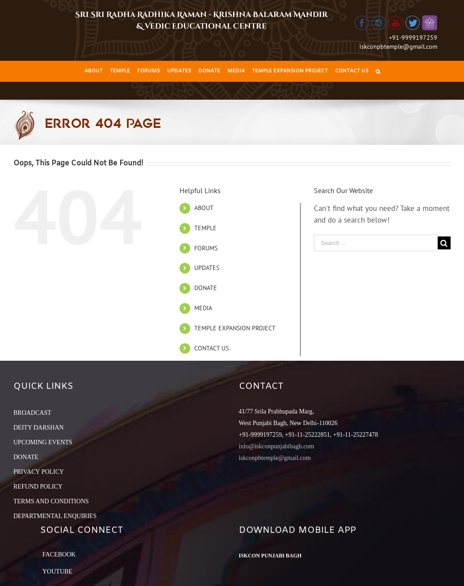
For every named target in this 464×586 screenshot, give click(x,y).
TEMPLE (205, 228)
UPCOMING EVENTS (42, 442)
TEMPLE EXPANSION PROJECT (235, 328)
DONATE (205, 288)
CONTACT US (211, 348)
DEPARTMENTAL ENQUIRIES (54, 516)
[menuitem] (93, 71)
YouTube (57, 571)
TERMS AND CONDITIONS (51, 501)
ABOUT (203, 208)
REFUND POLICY (38, 486)
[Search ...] (376, 243)
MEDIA (203, 308)
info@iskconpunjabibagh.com (276, 446)
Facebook (58, 554)
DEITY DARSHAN (38, 427)
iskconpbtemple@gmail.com (398, 46)
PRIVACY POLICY (38, 471)
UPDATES (206, 268)
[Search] (378, 71)
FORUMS (205, 248)
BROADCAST (32, 412)
